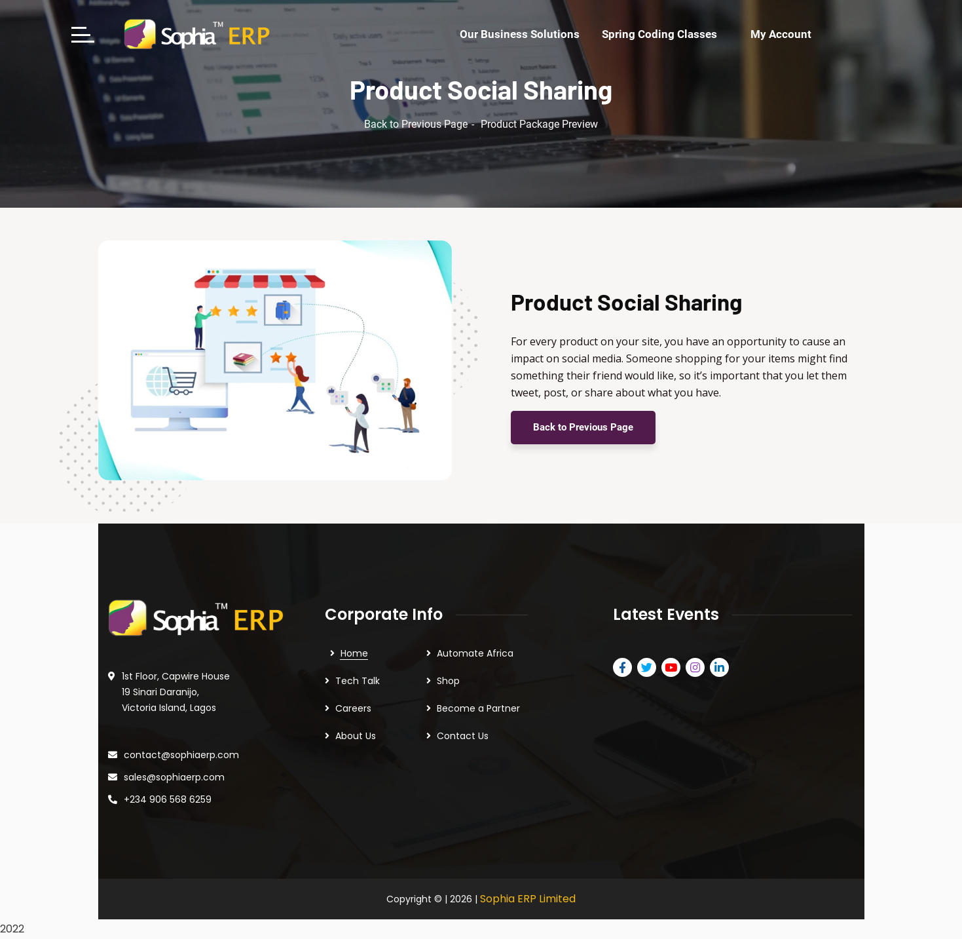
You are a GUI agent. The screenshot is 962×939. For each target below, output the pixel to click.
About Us (355, 735)
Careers (353, 708)
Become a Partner (478, 708)
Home (354, 653)
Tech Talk (357, 680)
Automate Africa (475, 653)
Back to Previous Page (416, 124)
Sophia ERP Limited (528, 898)
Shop (448, 680)
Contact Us (463, 735)
